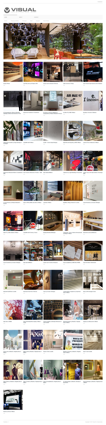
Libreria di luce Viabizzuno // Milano (91, 142)
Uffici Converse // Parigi (68, 83)
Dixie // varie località (87, 351)
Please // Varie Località (48, 351)
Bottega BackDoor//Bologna (49, 232)
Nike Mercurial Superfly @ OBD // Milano (72, 142)
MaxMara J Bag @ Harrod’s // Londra (71, 202)
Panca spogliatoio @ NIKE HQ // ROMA (71, 262)
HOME (5, 17)
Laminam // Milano (47, 202)
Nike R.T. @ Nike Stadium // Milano (10, 232)
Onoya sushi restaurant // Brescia (50, 83)
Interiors (5, 20)
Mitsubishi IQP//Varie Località (9, 291)
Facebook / (100, 1)
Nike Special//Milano (27, 262)
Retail (31, 20)
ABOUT (20, 17)
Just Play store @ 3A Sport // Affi (30, 83)
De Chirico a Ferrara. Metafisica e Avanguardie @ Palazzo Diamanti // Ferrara (52, 113)
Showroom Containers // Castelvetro (31, 112)
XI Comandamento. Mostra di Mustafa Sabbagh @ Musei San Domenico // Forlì (12, 113)
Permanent (24, 20)
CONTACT (36, 17)
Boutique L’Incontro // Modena (89, 112)
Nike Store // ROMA (7, 321)
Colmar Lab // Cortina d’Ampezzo (50, 262)
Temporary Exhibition (15, 20)
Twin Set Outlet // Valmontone (89, 262)
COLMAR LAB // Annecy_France (30, 232)
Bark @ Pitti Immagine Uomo (89, 291)
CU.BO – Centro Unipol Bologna (50, 142)
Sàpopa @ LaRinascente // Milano (90, 321)
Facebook (5, 421)
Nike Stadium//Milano (48, 172)
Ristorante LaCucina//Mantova (89, 232)
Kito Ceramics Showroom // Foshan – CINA (32, 172)
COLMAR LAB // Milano (28, 142)
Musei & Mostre (46, 20)
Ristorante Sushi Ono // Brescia (30, 291)
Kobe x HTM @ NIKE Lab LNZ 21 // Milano (32, 202)
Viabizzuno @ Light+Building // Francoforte (72, 172)
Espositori (38, 20)
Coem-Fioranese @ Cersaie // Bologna (91, 202)
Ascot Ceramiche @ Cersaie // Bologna (11, 262)
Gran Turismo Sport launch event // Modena (92, 83)
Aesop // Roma (6, 83)
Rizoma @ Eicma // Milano (9, 411)
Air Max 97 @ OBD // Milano (69, 112)
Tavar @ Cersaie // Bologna (49, 291)
